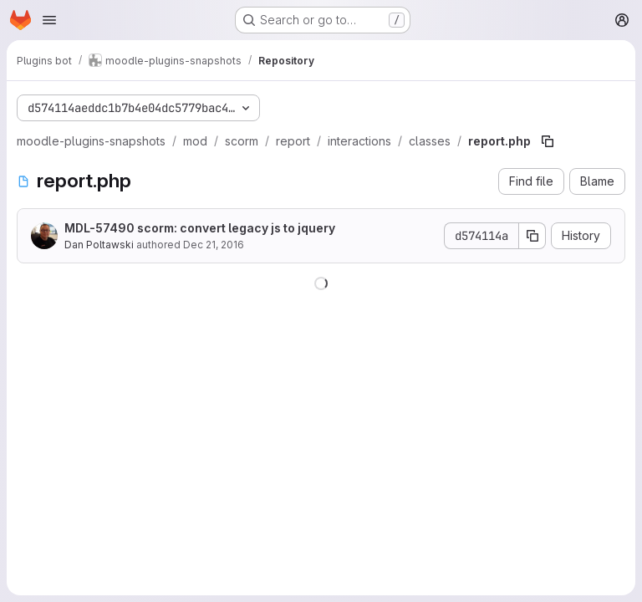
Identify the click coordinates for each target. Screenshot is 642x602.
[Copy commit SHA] (532, 235)
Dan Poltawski (99, 244)
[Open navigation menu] (49, 20)
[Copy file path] (547, 141)
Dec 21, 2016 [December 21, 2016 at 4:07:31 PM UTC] (213, 244)
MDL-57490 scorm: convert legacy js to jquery (199, 228)
